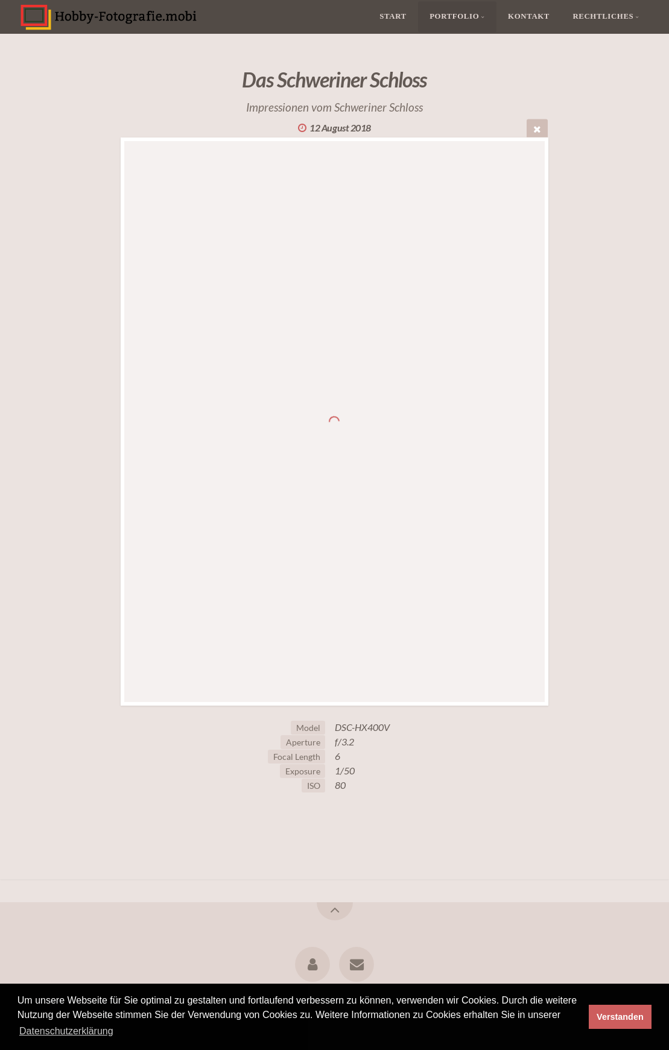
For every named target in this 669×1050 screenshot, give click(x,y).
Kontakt (529, 17)
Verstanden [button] (620, 1017)
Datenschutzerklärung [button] (66, 1031)
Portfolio (454, 17)
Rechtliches (602, 17)
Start (392, 17)
